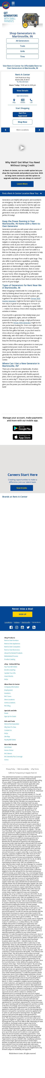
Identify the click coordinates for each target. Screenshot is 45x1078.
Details (23, 101)
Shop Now (22, 122)
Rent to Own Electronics (12, 650)
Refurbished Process (11, 656)
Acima (6, 760)
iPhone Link (22, 437)
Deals (6, 713)
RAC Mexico (8, 753)
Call (31, 101)
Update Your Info (10, 673)
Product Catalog (9, 659)
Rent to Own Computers (12, 647)
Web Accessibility (23, 769)
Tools (22, 46)
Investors (7, 693)
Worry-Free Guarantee (11, 724)
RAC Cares (7, 696)
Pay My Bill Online (10, 740)
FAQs (6, 679)
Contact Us (8, 730)
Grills (22, 51)
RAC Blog (7, 706)
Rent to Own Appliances (12, 644)
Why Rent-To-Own (10, 727)
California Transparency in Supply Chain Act (22, 773)
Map (14, 101)
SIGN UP (22, 614)
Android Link (22, 429)
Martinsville (26, 622)
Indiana (17, 622)
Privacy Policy (10, 769)
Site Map (7, 737)
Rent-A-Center (22, 74)
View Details (22, 90)
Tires (22, 56)
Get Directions (22, 96)
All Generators (22, 40)
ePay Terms (35, 769)
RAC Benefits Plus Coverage (13, 757)
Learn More (22, 184)
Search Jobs (21, 488)
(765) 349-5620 (23, 82)
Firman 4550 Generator (22, 323)
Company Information (11, 687)
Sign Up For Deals (10, 716)
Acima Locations (9, 703)
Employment (8, 690)
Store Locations (9, 699)
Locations (8, 622)
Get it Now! (8, 747)
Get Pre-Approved (22, 114)
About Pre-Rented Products (13, 653)
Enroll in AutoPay (9, 670)
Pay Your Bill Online (10, 667)
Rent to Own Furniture (11, 640)
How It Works (8, 676)
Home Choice (8, 750)
